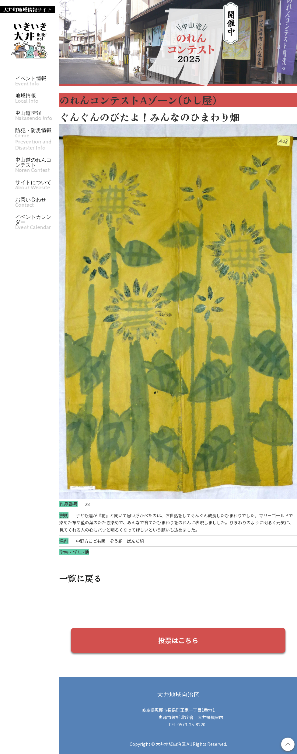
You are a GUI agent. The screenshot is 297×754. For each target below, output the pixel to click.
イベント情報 (30, 81)
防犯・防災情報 (33, 139)
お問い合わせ (30, 202)
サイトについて (33, 185)
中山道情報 (33, 115)
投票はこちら (178, 640)
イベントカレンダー (33, 222)
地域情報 (27, 98)
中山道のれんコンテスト (33, 165)
